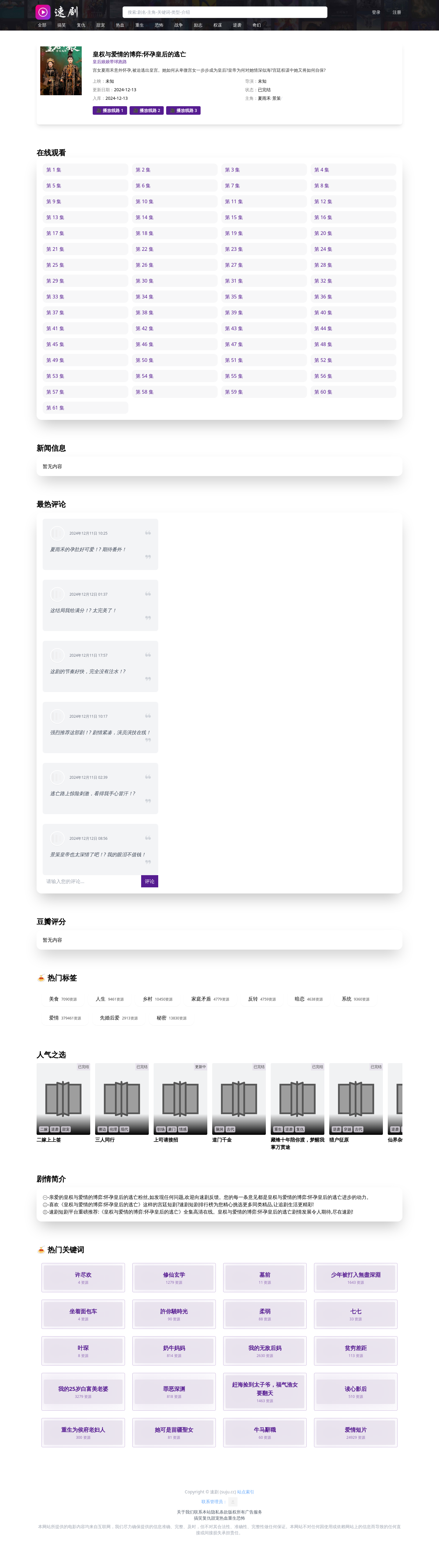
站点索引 (245, 1492)
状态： (251, 89)
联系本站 (202, 1512)
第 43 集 (234, 328)
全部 (42, 25)
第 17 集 (55, 233)
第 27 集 (234, 265)
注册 (397, 12)
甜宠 (100, 25)
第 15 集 (234, 217)
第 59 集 (234, 391)
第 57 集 (55, 391)
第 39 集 (234, 312)
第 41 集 (55, 328)
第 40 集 (323, 312)
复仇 (81, 25)
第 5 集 (53, 185)
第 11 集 (234, 201)
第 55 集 (234, 376)
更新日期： (103, 89)
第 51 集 (234, 360)
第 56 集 (323, 376)
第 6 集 (143, 185)
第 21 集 (55, 249)
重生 (139, 25)
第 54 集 (145, 376)
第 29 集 (55, 280)
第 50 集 (145, 360)
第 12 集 (323, 201)
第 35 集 (234, 296)
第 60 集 (323, 391)
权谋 (217, 25)
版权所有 (236, 1512)
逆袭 (237, 25)
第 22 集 (145, 249)
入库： (99, 98)
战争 (178, 25)
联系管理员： (219, 1502)
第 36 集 (323, 296)
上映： (99, 81)
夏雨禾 (264, 98)
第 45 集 (55, 344)
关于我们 (185, 1512)
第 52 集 (323, 360)
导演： (251, 81)
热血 (120, 25)
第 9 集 (53, 201)
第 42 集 (145, 328)
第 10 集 (145, 201)
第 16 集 (323, 217)
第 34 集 (145, 296)
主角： (251, 98)
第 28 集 (323, 265)
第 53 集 (55, 376)
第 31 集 (234, 280)
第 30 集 (145, 280)
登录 (376, 12)
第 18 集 (145, 233)
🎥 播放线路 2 (146, 110)
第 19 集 (234, 233)
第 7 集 (232, 185)
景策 (276, 98)
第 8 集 (321, 185)
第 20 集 (323, 233)
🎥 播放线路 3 (183, 110)
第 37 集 (55, 312)
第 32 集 (323, 280)
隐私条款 (219, 1512)
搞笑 (61, 25)
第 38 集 (145, 312)
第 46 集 (145, 344)
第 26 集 (145, 265)
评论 (150, 881)
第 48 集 (323, 344)
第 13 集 (55, 217)
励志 (198, 25)
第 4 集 (321, 169)
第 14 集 (145, 217)
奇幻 (256, 25)
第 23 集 (234, 249)
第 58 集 (145, 391)
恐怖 (159, 25)
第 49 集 (55, 360)
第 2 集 (143, 169)
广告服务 (253, 1512)
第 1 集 (53, 169)
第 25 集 (55, 265)
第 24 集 (323, 249)
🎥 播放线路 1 (109, 110)
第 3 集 (232, 169)
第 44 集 (323, 328)
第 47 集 (234, 344)
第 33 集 (55, 296)
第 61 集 (55, 407)
